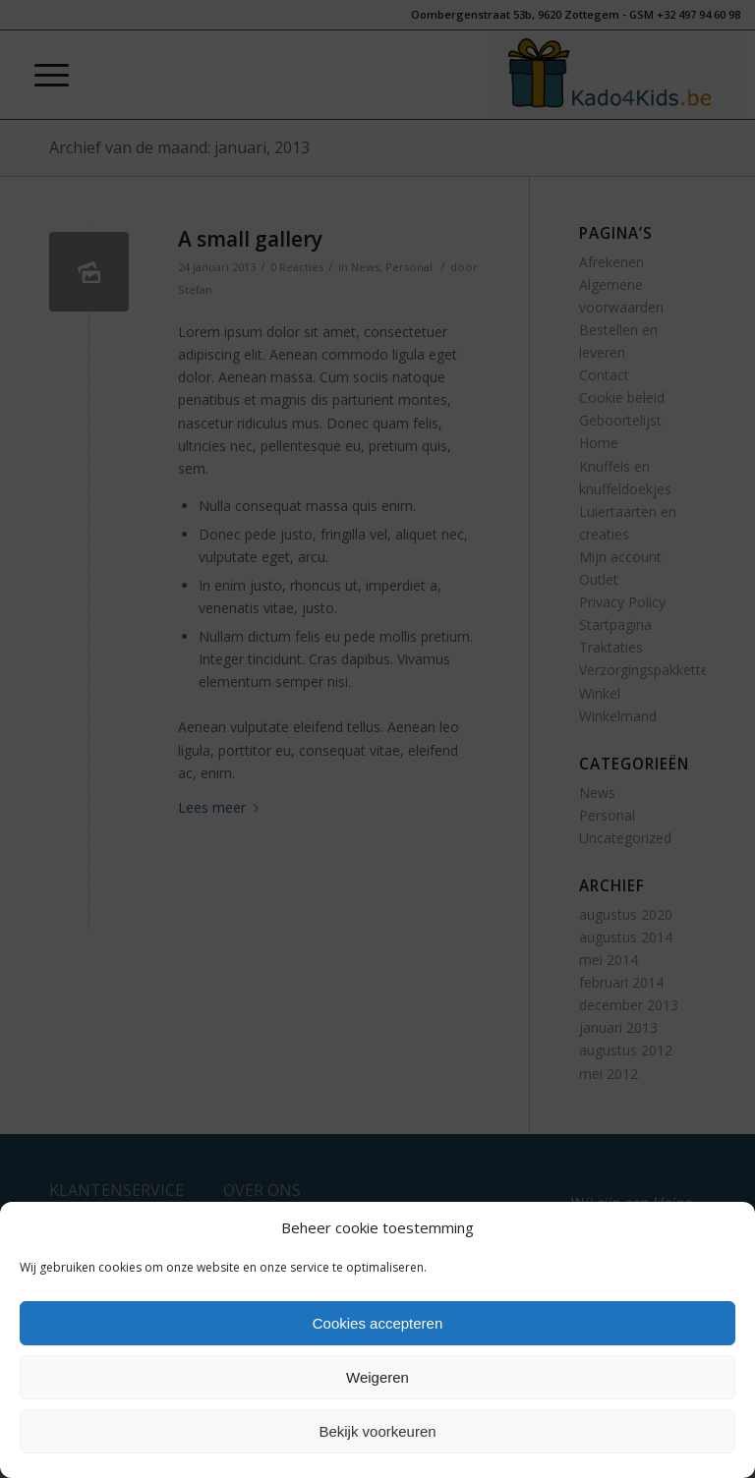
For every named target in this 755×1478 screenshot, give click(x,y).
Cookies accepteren (378, 1323)
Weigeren (377, 1377)
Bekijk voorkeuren (377, 1431)
